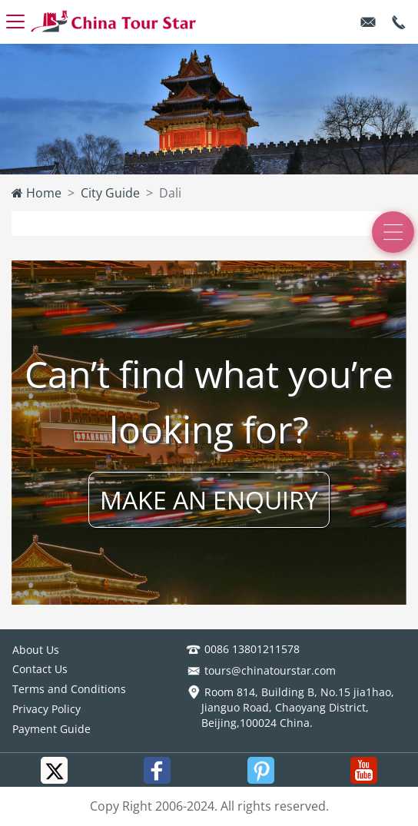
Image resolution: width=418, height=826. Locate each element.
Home (36, 192)
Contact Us (40, 669)
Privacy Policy (46, 709)
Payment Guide (51, 729)
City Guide (110, 192)
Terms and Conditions (69, 689)
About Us (35, 649)
